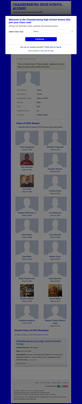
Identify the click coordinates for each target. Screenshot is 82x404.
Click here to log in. (53, 47)
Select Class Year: (16, 32)
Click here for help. (47, 51)
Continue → (41, 39)
